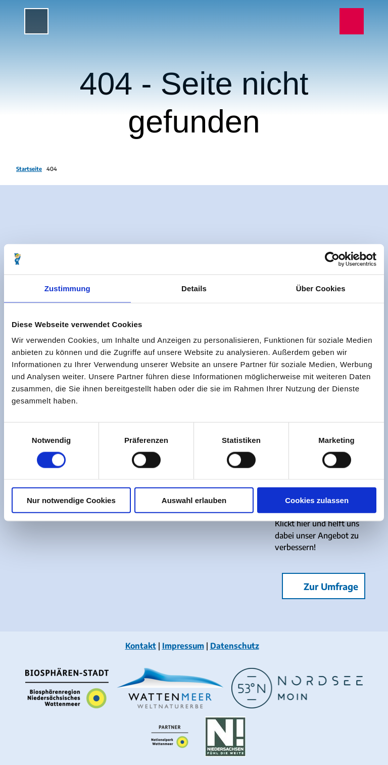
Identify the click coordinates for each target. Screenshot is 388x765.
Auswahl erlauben (194, 500)
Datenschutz (234, 645)
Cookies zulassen (317, 500)
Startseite (29, 168)
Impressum (183, 645)
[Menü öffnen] (36, 21)
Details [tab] (194, 288)
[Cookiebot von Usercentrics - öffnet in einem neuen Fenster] (332, 258)
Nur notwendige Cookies (71, 500)
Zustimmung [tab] (67, 288)
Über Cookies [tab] (321, 288)
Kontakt (140, 645)
